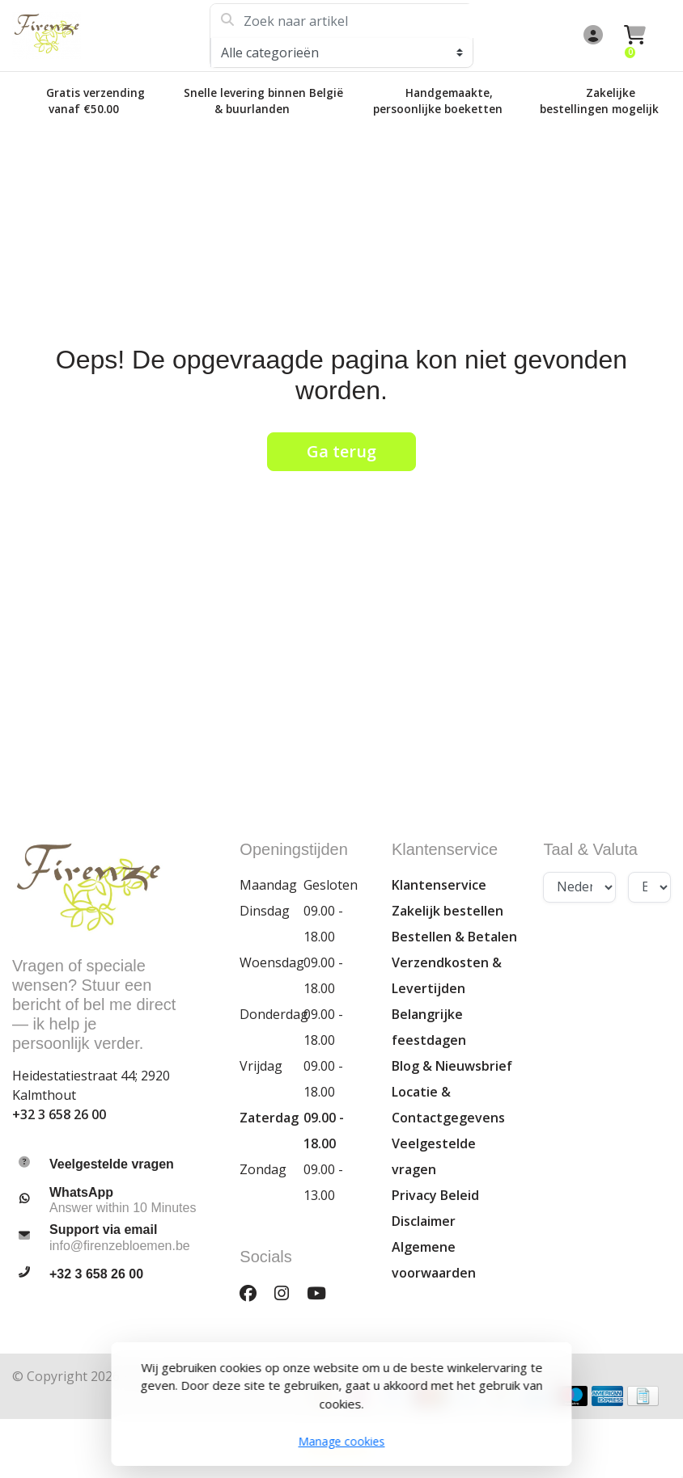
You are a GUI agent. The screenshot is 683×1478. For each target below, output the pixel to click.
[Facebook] (254, 1293)
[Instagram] (288, 1293)
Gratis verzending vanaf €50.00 (95, 100)
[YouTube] (323, 1293)
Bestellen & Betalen (454, 936)
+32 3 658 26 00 (59, 1114)
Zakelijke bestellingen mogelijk (599, 100)
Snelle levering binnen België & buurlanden (263, 100)
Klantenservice (439, 885)
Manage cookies (342, 1441)
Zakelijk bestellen (447, 911)
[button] (591, 35)
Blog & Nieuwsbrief (452, 1066)
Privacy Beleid (435, 1195)
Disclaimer (424, 1221)
